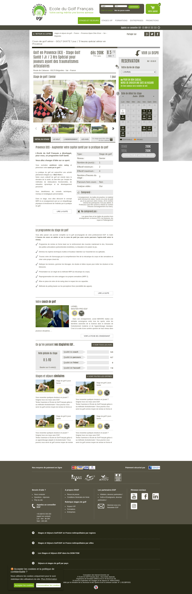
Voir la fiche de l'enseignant (97, 336)
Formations (71, 509)
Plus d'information (49, 579)
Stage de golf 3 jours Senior (63, 382)
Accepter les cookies (24, 585)
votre (153, 11)
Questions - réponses (41, 497)
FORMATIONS (121, 20)
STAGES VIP (106, 20)
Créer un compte (107, 10)
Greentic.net (104, 575)
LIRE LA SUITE (62, 211)
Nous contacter (39, 494)
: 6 (111, 56)
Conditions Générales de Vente (78, 497)
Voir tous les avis (102, 345)
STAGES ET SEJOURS (89, 20)
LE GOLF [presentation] (56, 139)
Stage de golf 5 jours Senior (103, 417)
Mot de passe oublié (122, 10)
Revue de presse (73, 494)
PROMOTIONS (152, 20)
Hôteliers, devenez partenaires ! (111, 494)
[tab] (42, 139)
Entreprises (71, 512)
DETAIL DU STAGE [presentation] (42, 139)
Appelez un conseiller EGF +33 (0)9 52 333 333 (139, 28)
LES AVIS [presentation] (85, 139)
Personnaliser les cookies (48, 585)
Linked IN (155, 496)
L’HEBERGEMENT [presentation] (71, 139)
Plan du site (38, 500)
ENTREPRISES (136, 20)
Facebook (145, 496)
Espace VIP (71, 506)
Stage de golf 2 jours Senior (103, 384)
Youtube (134, 496)
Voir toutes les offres (99, 376)
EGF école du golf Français (39, 12)
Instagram (134, 506)
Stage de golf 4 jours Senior (63, 417)
